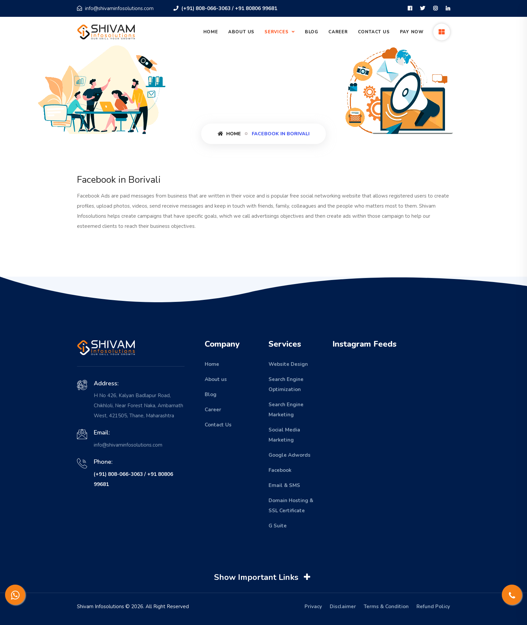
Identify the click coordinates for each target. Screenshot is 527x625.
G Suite (278, 525)
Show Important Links (263, 577)
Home (210, 32)
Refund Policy (433, 606)
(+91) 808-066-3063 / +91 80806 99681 (225, 8)
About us (216, 379)
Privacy (313, 606)
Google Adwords (290, 455)
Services (277, 32)
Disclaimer (343, 606)
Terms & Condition (386, 606)
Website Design (288, 364)
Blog (311, 32)
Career (338, 32)
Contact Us (374, 32)
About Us (241, 32)
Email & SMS (284, 485)
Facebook (280, 470)
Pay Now (412, 32)
